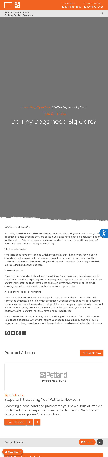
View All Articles (91, 352)
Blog (32, 107)
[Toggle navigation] (8, 5)
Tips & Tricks (44, 107)
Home (24, 107)
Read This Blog (15, 422)
